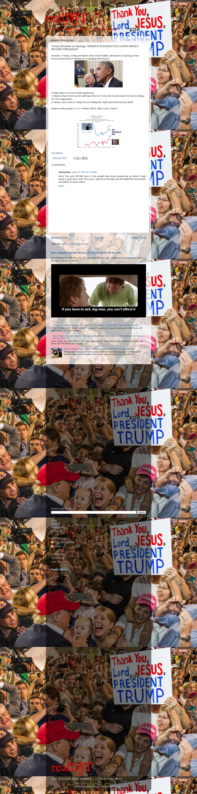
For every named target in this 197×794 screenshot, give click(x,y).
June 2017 (56, 561)
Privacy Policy (58, 527)
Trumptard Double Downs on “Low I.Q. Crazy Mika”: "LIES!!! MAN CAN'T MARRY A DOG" (96, 325)
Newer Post (59, 238)
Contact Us (56, 531)
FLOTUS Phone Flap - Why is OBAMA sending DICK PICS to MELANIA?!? (99, 349)
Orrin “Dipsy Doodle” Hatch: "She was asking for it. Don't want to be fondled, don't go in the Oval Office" (98, 337)
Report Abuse (59, 569)
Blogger (117, 786)
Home (99, 238)
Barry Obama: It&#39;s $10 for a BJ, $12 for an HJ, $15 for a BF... (87, 252)
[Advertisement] (60, 411)
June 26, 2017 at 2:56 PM (84, 172)
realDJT (67, 18)
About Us (55, 523)
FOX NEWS (57, 153)
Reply (61, 186)
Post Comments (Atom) (76, 244)
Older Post (138, 238)
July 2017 (56, 558)
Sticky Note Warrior (64, 542)
